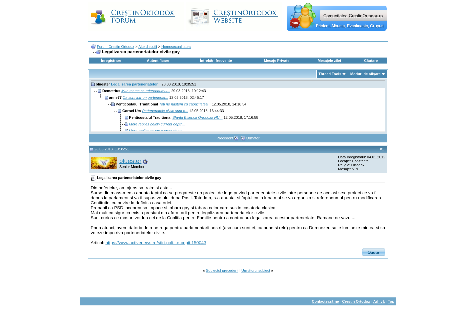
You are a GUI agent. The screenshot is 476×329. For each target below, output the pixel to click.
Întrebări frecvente (216, 61)
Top (391, 301)
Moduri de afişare (365, 74)
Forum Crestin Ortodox (115, 47)
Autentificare (158, 61)
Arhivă (379, 301)
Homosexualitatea (176, 47)
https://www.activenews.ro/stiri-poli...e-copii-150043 (155, 242)
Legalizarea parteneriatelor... (136, 84)
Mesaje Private (276, 61)
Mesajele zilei (329, 61)
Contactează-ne (325, 301)
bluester (130, 160)
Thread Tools (330, 74)
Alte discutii (147, 47)
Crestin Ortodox (356, 301)
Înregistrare (111, 61)
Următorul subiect (255, 270)
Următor (253, 138)
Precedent (224, 138)
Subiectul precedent (222, 270)
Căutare (371, 61)
